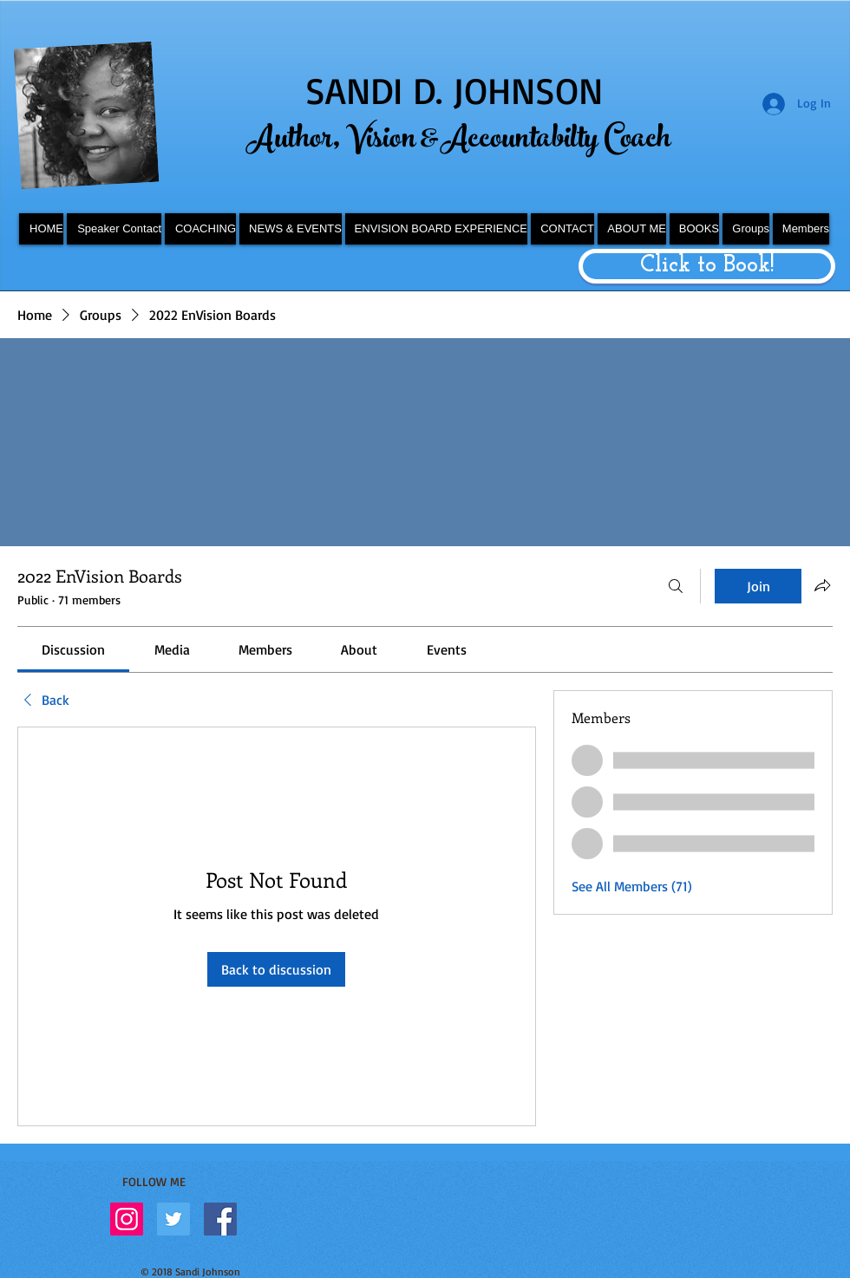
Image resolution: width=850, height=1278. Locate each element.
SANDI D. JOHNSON (454, 90)
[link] (73, 649)
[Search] (675, 586)
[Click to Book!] (707, 266)
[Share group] (822, 585)
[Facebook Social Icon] (220, 1219)
